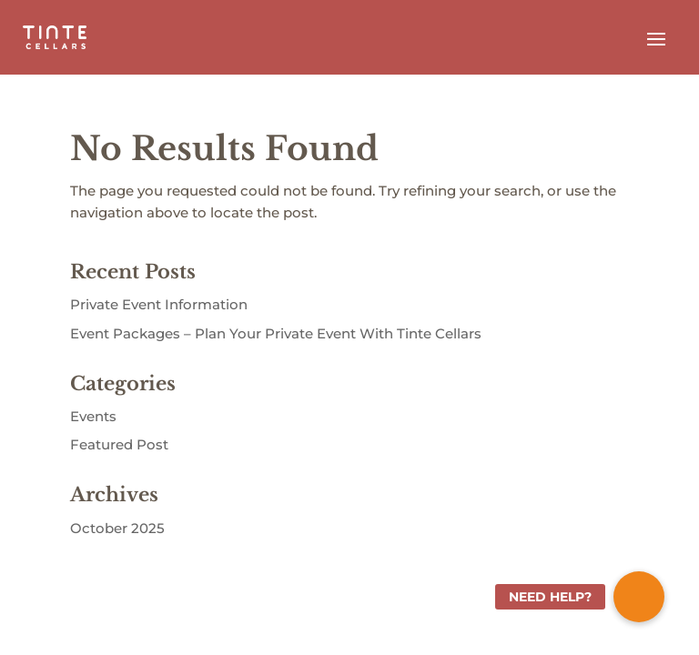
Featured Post (119, 444)
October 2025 (117, 528)
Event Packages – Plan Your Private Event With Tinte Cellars (275, 333)
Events (93, 416)
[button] (638, 596)
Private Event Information (159, 304)
